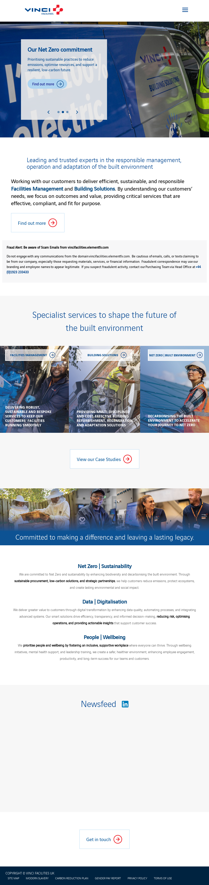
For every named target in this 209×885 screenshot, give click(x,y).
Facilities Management (37, 188)
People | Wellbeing (104, 637)
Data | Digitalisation (104, 601)
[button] (58, 112)
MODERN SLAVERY (37, 878)
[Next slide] (77, 112)
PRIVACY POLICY (137, 878)
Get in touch (99, 841)
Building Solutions (94, 188)
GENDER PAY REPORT (108, 878)
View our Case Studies (108, 461)
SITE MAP (13, 878)
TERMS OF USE (163, 878)
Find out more (49, 85)
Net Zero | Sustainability (105, 566)
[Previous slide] (48, 112)
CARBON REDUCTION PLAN (71, 878)
